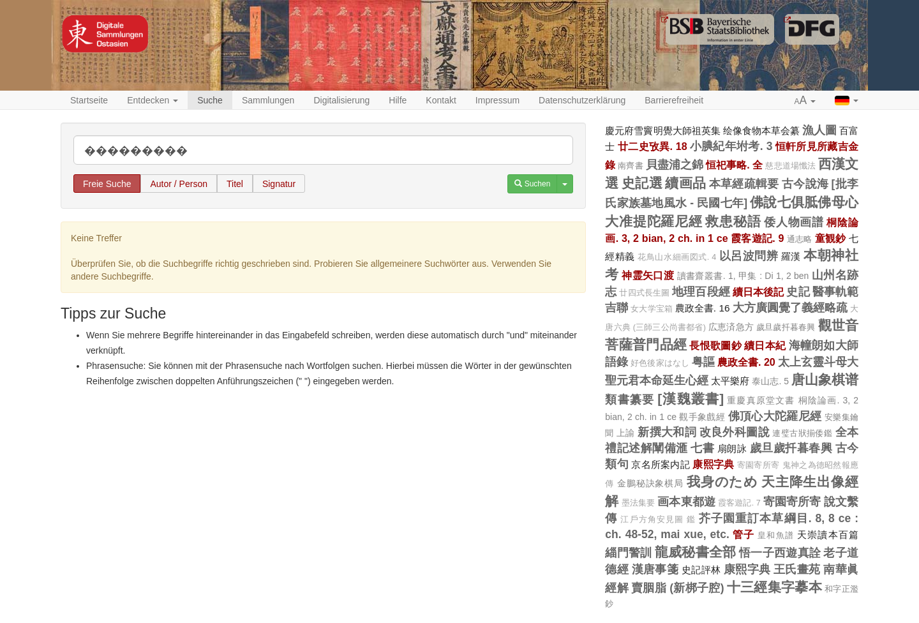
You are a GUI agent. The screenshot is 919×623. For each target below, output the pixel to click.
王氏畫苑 (797, 569)
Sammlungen (268, 100)
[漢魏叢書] (690, 398)
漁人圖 (819, 130)
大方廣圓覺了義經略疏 (790, 307)
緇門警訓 (628, 552)
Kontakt (441, 100)
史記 (797, 291)
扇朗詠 (732, 448)
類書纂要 (629, 399)
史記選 (642, 183)
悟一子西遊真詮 (780, 552)
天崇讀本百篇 (827, 534)
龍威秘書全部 (695, 551)
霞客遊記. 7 (739, 503)
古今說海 (805, 183)
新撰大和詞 (667, 432)
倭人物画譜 (794, 222)
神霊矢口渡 (648, 275)
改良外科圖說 (734, 432)
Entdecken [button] (152, 100)
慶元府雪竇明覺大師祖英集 (662, 130)
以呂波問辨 (749, 256)
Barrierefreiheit (674, 100)
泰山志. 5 (770, 381)
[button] (805, 101)
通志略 (799, 239)
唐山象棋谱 (824, 379)
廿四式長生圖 (644, 293)
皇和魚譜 (776, 535)
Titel (235, 184)
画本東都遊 (686, 501)
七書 (702, 448)
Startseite (89, 100)
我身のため (722, 481)
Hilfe (398, 100)
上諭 (625, 433)
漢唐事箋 (655, 569)
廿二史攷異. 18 (652, 146)
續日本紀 (765, 345)
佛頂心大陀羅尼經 (775, 416)
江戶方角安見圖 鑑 (657, 519)
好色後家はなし (660, 363)
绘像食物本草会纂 (761, 130)
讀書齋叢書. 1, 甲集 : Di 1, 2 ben (743, 276)
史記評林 (701, 569)
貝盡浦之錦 (674, 164)
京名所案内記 (660, 464)
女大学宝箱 (651, 308)
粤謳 (703, 362)
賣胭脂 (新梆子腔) (677, 588)
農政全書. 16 (702, 308)
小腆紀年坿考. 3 (731, 146)
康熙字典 (713, 464)
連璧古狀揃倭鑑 (802, 433)
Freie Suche (107, 184)
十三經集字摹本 (774, 587)
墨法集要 (638, 503)
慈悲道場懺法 (790, 165)
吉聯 (616, 307)
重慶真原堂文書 (761, 400)
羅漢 (791, 256)
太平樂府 (730, 380)
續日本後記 (758, 291)
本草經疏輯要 (744, 183)
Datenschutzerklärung (582, 100)
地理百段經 (701, 291)
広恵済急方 (731, 327)
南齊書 (630, 165)
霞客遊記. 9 (757, 238)
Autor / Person (178, 184)
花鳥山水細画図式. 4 (677, 257)
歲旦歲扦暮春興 (785, 327)
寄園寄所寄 (758, 465)
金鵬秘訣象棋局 (650, 483)
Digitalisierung (341, 100)
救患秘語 (733, 221)
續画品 (685, 183)
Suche (210, 100)
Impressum (497, 100)
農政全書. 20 (746, 362)
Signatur (278, 184)
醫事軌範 (835, 291)
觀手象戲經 (702, 417)
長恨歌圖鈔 (715, 345)
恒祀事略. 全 (734, 164)
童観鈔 (830, 238)
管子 (743, 534)
